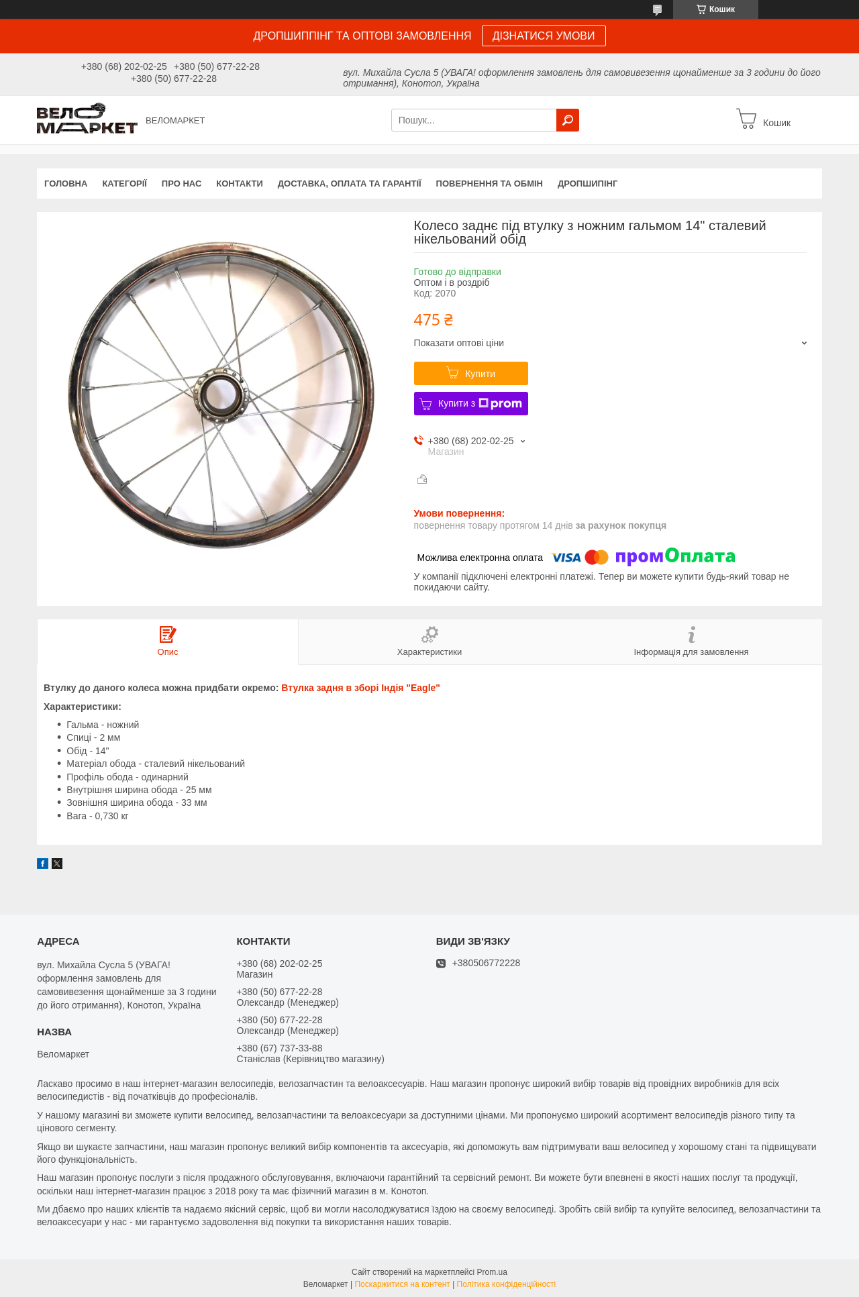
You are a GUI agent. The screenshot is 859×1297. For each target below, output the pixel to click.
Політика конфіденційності (506, 1284)
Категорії (124, 183)
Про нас (181, 183)
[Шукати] (567, 120)
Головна (65, 183)
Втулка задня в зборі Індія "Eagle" (360, 687)
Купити (480, 373)
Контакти (239, 183)
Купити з (480, 404)
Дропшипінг (587, 183)
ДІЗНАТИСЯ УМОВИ (544, 36)
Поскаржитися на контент (402, 1284)
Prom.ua (492, 1272)
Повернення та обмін (489, 183)
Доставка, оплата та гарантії (349, 183)
